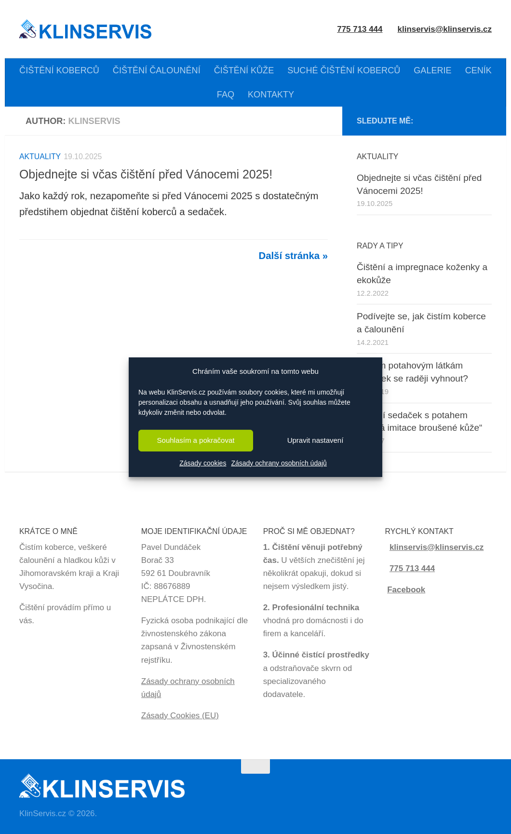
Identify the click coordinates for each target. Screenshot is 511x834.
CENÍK (478, 70)
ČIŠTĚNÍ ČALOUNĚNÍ (157, 70)
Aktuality (40, 156)
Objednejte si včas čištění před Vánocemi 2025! (145, 174)
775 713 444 (412, 568)
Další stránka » (293, 255)
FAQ (225, 94)
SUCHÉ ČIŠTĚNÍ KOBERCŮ (343, 70)
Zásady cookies (202, 463)
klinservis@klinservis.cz (445, 29)
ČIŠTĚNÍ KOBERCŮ (59, 70)
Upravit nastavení (315, 440)
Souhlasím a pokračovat (196, 440)
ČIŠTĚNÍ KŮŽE (244, 70)
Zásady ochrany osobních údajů (278, 463)
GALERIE (432, 70)
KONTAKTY (271, 94)
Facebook (406, 589)
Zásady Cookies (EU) (180, 715)
